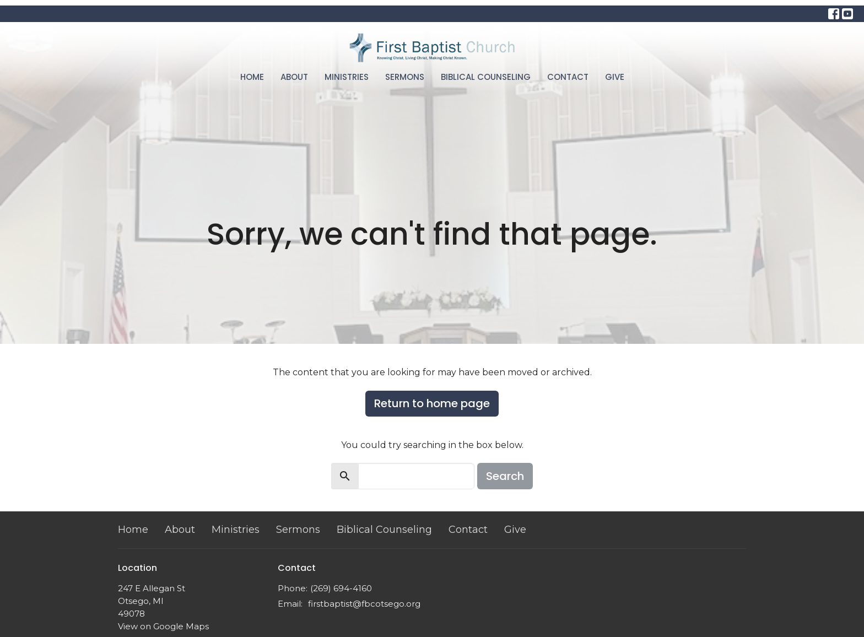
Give (614, 77)
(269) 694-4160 (341, 588)
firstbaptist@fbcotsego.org (364, 603)
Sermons (404, 77)
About (294, 77)
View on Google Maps (163, 626)
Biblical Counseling (486, 77)
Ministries (347, 77)
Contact (567, 77)
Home (252, 77)
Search (505, 476)
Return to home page (432, 403)
